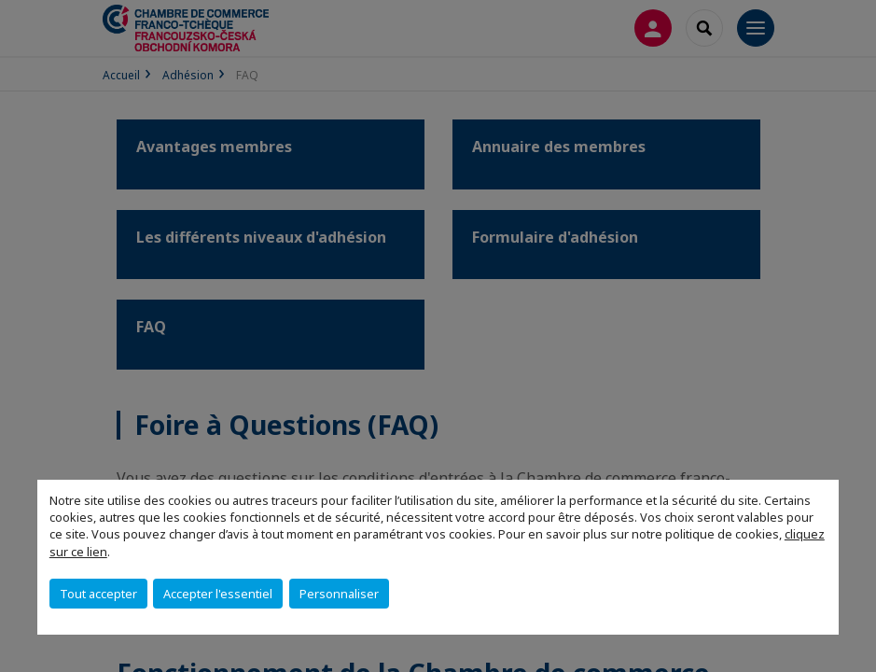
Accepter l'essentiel (217, 593)
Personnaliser (339, 593)
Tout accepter (98, 593)
